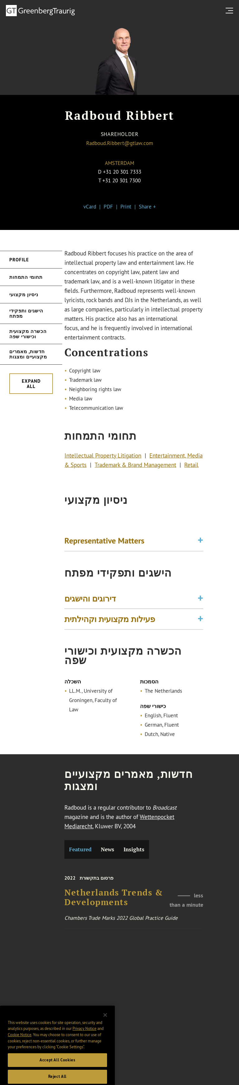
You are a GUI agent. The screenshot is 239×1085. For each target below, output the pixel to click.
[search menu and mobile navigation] (230, 10)
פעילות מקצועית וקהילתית (109, 621)
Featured (80, 849)
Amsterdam (119, 163)
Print (125, 206)
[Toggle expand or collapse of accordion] (200, 543)
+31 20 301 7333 (122, 171)
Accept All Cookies (57, 1069)
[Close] (105, 1024)
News (107, 849)
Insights (134, 849)
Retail (191, 466)
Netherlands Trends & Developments (113, 902)
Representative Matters (104, 542)
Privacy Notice (84, 1038)
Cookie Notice (19, 1043)
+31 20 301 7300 (121, 180)
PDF (108, 206)
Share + (147, 206)
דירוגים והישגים (90, 600)
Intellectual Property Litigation (102, 457)
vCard (89, 206)
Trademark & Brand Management (135, 466)
